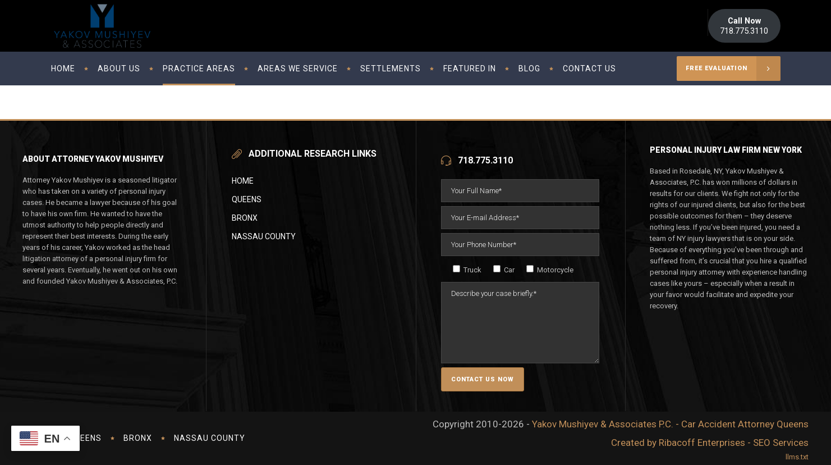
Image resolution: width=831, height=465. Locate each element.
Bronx (245, 217)
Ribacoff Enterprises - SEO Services (734, 442)
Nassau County (264, 236)
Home (243, 180)
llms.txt (797, 457)
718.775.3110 (744, 26)
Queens (246, 199)
